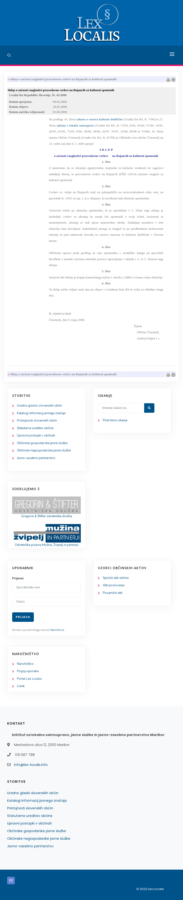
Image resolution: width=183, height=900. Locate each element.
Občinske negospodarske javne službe (44, 450)
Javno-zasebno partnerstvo (36, 458)
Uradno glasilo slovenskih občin (39, 405)
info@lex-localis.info (31, 764)
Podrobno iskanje (115, 420)
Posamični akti (112, 593)
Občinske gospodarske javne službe (42, 443)
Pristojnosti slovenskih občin (37, 420)
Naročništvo (25, 664)
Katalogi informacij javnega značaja (41, 413)
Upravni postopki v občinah (36, 435)
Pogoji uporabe (28, 671)
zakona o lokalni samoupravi (75, 125)
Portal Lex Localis (29, 679)
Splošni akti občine (116, 578)
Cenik (21, 686)
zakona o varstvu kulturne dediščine (99, 119)
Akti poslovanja (113, 585)
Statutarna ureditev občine (35, 428)
